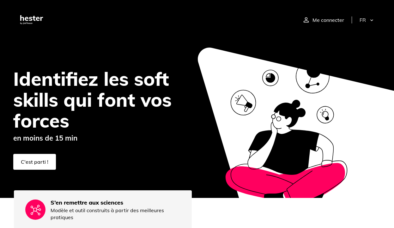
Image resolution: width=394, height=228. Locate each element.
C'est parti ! (34, 162)
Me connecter (323, 20)
